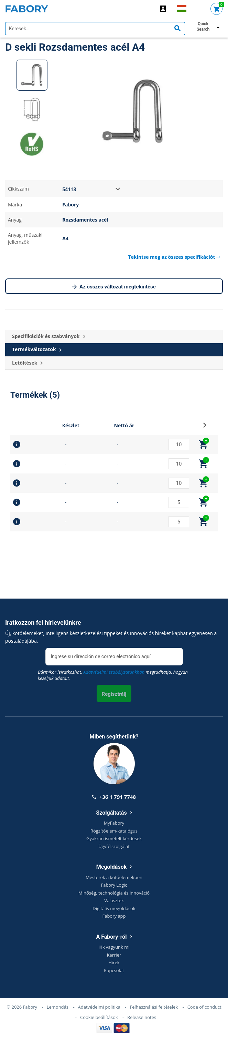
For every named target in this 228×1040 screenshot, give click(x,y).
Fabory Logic (114, 885)
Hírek (113, 962)
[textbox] (95, 28)
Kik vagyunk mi (113, 947)
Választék (114, 900)
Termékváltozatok (37, 349)
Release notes (141, 1017)
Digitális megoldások (114, 908)
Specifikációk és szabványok (48, 336)
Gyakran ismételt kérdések (114, 838)
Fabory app (114, 916)
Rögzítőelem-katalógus (114, 831)
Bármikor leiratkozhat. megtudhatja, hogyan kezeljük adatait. (113, 675)
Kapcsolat (114, 970)
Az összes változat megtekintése (114, 287)
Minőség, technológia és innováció (114, 893)
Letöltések (27, 363)
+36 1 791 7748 (114, 796)
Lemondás (57, 1007)
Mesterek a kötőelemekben (114, 877)
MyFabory (114, 823)
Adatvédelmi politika (99, 1007)
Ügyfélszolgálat (114, 846)
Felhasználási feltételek (154, 1007)
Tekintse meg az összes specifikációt (174, 257)
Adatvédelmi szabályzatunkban (113, 672)
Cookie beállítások (99, 1017)
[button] (204, 427)
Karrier (114, 955)
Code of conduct (204, 1007)
